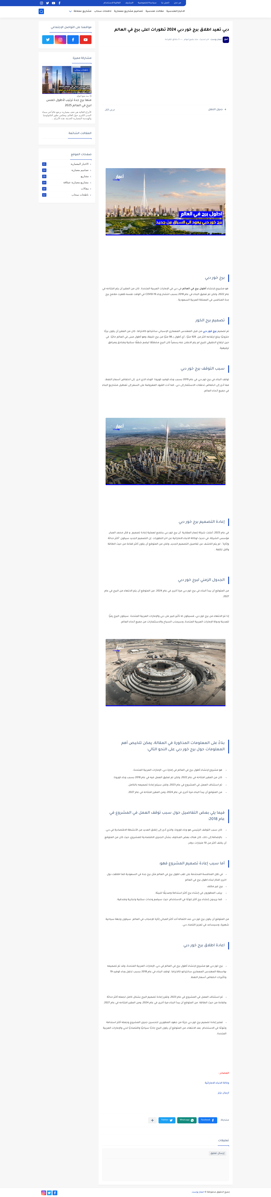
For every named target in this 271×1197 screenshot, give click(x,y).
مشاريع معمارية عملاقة (65, 182)
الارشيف (129, 3)
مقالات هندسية (155, 11)
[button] (207, 1120)
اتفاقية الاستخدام (112, 3)
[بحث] (41, 11)
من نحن (177, 3)
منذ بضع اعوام (83, 96)
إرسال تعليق (217, 1153)
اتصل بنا (165, 3)
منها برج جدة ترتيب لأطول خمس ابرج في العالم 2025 (69, 103)
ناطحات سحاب (102, 11)
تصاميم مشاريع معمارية (128, 11)
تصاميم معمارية (65, 170)
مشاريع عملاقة (83, 11)
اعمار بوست (198, 1192)
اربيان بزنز (223, 1093)
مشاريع (65, 176)
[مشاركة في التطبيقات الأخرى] (152, 1120)
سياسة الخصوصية (147, 3)
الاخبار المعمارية (65, 164)
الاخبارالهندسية (175, 11)
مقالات (65, 188)
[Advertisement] (165, 77)
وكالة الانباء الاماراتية (216, 1083)
